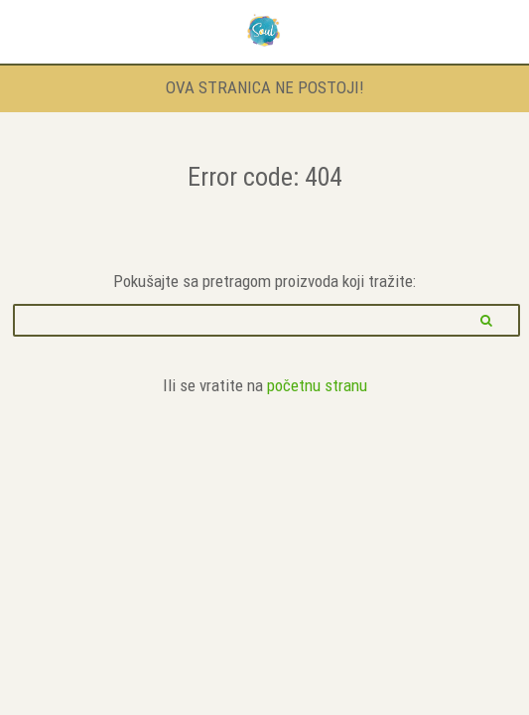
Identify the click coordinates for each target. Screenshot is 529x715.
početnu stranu (317, 385)
